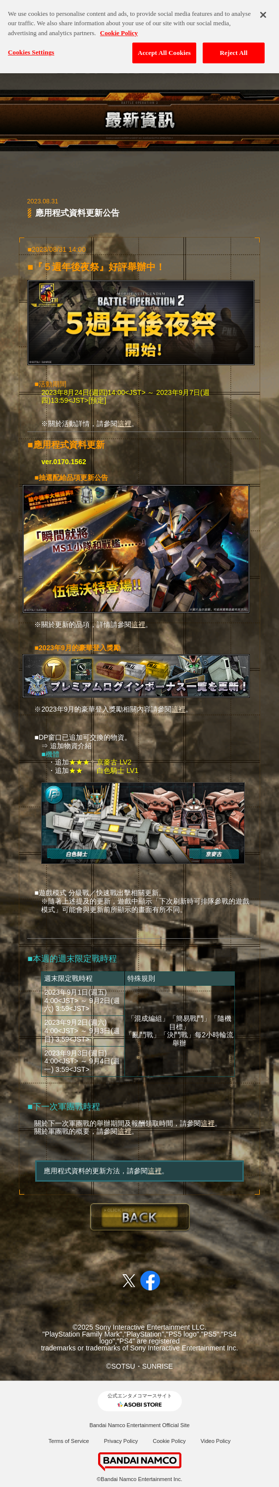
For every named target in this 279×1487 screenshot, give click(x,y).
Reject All (234, 48)
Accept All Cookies (164, 48)
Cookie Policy (169, 1441)
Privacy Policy (121, 1441)
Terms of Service (69, 1441)
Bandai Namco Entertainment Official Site (139, 1425)
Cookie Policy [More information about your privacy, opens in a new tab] (119, 28)
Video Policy (215, 1441)
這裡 (124, 424)
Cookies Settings (31, 47)
